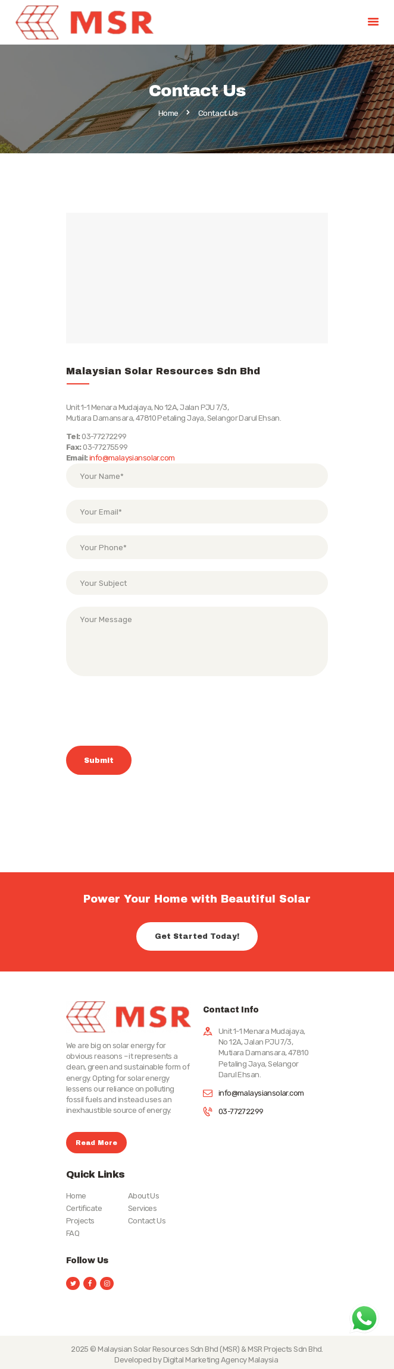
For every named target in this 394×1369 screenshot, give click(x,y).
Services (142, 1208)
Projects (80, 1220)
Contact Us (147, 1220)
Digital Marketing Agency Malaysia (221, 1359)
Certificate (84, 1208)
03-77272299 (241, 1111)
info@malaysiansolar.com (132, 457)
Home (168, 113)
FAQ (72, 1233)
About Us (144, 1195)
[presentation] (156, 717)
